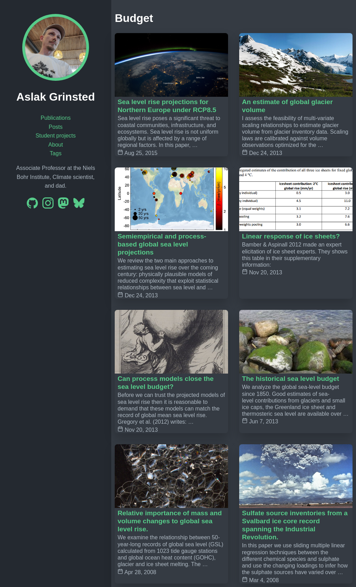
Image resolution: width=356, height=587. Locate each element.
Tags (56, 153)
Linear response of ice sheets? (291, 236)
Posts (56, 127)
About (55, 145)
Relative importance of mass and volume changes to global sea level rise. (170, 521)
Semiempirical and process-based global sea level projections (162, 244)
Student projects (55, 136)
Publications (56, 118)
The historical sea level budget (290, 378)
